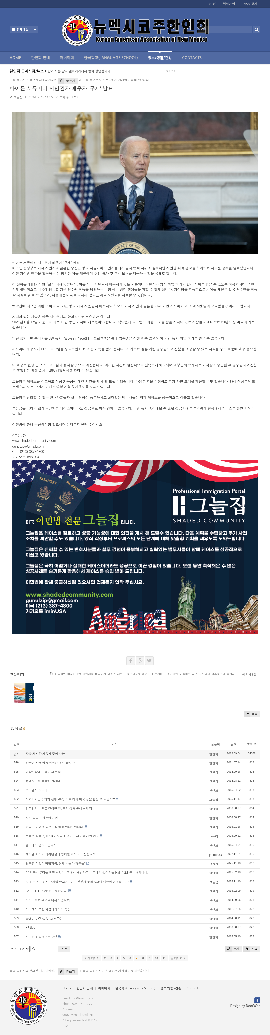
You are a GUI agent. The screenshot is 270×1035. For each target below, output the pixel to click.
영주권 (112, 674)
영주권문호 (134, 674)
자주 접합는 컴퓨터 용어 (42, 818)
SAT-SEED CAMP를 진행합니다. (47, 891)
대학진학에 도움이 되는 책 (43, 772)
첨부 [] (17, 674)
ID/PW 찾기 (249, 4)
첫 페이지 (91, 958)
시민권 (121, 674)
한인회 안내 (40, 58)
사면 (195, 674)
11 (164, 958)
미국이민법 (74, 674)
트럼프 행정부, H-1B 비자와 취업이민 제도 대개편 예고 (62, 836)
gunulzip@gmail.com (28, 446)
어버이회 (67, 58)
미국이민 (60, 674)
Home (15, 58)
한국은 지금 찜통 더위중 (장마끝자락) (51, 763)
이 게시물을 (249, 674)
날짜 (234, 744)
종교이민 (172, 674)
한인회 (213, 754)
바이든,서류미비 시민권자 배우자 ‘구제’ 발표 (61, 88)
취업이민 (147, 674)
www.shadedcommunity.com (34, 440)
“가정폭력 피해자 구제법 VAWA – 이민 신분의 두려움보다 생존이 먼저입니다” (77, 882)
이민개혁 (88, 674)
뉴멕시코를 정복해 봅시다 (43, 781)
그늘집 (17, 97)
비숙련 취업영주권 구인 (41, 937)
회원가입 (229, 4)
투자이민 (160, 674)
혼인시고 (232, 674)
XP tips (30, 927)
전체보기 (24, 29)
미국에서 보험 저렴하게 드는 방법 (48, 909)
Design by (245, 1006)
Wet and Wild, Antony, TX (43, 918)
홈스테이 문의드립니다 (41, 845)
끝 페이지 (178, 958)
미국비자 (100, 674)
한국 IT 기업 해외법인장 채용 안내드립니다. (55, 827)
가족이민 (185, 674)
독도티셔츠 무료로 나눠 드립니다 (48, 900)
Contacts (192, 58)
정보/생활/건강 (160, 55)
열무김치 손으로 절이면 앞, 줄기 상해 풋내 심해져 (59, 808)
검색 (64, 949)
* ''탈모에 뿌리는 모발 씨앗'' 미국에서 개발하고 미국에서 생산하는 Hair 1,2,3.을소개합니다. (87, 872)
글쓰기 (66, 81)
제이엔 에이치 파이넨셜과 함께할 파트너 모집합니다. (61, 854)
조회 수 (252, 744)
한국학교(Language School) (111, 58)
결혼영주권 (218, 674)
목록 (250, 714)
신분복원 (204, 674)
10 (156, 958)
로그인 (212, 4)
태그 (250, 949)
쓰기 (232, 949)
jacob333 (215, 855)
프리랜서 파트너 (36, 790)
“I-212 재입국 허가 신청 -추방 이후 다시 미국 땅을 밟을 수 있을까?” (70, 799)
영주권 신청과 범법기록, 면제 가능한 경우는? (56, 863)
